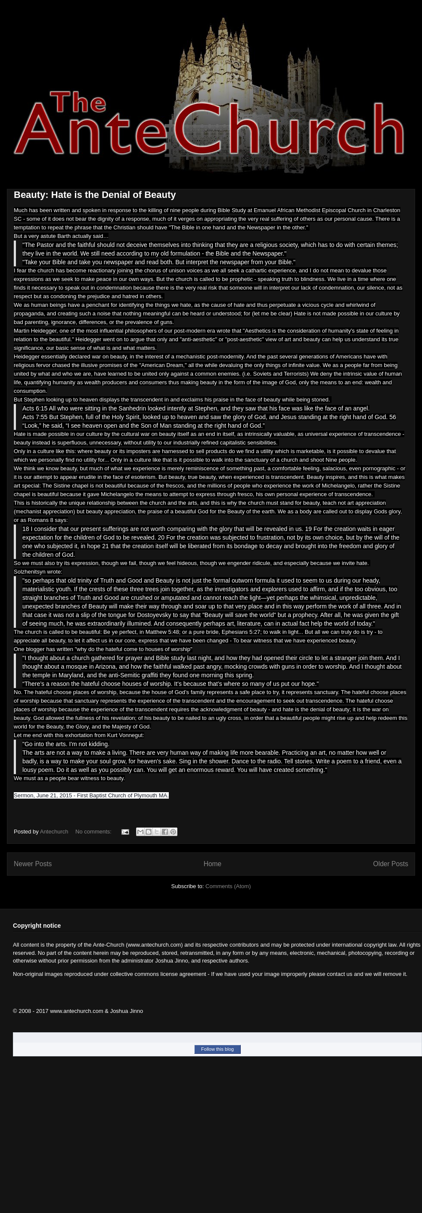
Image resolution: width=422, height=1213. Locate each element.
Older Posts (390, 863)
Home (213, 863)
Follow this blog (217, 1049)
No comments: (94, 831)
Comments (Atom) (228, 886)
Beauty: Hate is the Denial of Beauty (95, 194)
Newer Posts (33, 863)
